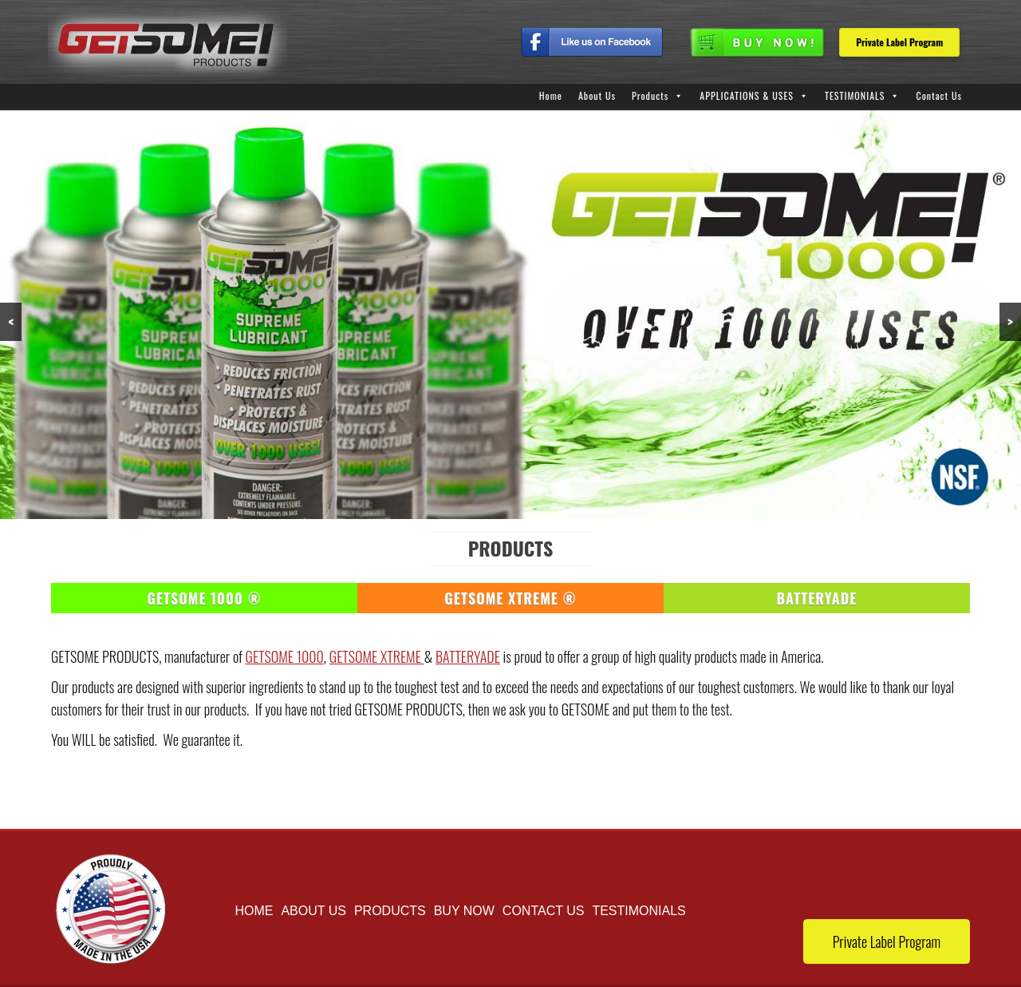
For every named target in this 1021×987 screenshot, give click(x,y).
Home (550, 95)
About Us (597, 95)
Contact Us (939, 95)
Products (650, 95)
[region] (510, 314)
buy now (464, 911)
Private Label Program (899, 42)
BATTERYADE (468, 656)
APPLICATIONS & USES (747, 95)
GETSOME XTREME (376, 656)
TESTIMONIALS (855, 95)
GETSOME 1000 (285, 656)
